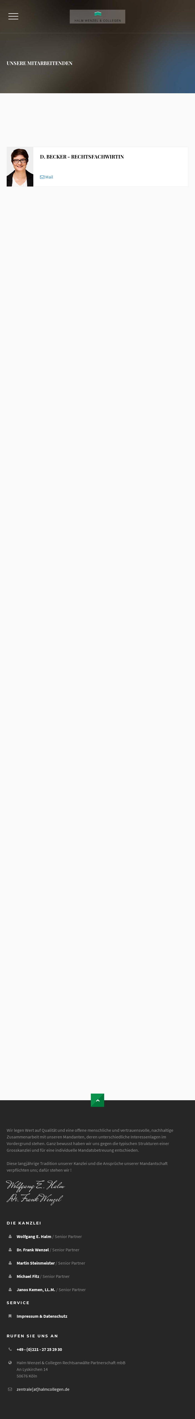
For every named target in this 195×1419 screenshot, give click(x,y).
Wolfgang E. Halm (34, 1236)
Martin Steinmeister (36, 1263)
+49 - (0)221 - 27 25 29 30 (39, 1349)
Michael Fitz (28, 1276)
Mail (46, 177)
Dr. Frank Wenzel (33, 1249)
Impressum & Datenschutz (42, 1316)
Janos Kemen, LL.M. (36, 1289)
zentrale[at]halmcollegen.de (43, 1389)
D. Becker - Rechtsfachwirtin (82, 156)
